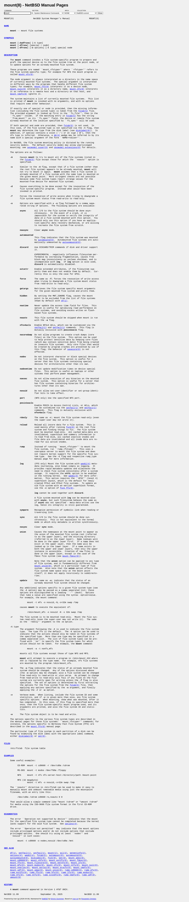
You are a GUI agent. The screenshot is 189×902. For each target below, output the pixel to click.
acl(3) (63, 853)
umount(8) (15, 877)
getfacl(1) (59, 327)
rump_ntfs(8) (33, 875)
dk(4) (57, 135)
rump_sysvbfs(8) (52, 875)
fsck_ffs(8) (66, 488)
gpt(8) (41, 736)
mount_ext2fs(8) (58, 860)
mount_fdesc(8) (70, 556)
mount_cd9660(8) (19, 860)
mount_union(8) (42, 566)
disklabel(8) (83, 130)
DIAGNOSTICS (10, 814)
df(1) (64, 300)
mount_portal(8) (41, 867)
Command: (8, 10)
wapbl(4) (85, 463)
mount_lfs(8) (78, 862)
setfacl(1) (40, 327)
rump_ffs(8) (36, 872)
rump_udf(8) (88, 875)
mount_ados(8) (76, 858)
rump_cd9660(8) (73, 870)
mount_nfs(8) (26, 74)
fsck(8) (70, 427)
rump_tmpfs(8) (71, 875)
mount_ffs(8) (41, 86)
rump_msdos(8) (85, 872)
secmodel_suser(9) (37, 147)
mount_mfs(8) (17, 865)
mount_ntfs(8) (71, 865)
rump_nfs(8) (17, 875)
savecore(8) (74, 349)
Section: (36, 10)
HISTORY (8, 884)
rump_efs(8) (91, 870)
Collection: (81, 10)
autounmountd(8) (71, 242)
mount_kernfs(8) (59, 862)
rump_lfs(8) (68, 872)
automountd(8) (46, 240)
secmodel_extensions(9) (67, 147)
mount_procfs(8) (62, 867)
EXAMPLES (9, 755)
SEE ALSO (9, 848)
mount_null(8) (18, 89)
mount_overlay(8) (20, 867)
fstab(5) (83, 111)
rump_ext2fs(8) (18, 872)
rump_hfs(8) (52, 872)
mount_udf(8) (17, 870)
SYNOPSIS (9, 38)
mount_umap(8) (35, 870)
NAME (6, 26)
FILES (7, 743)
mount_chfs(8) (39, 860)
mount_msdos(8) (35, 865)
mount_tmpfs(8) (18, 94)
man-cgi (75, 899)
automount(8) (56, 855)
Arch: (68, 10)
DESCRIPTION (10, 55)
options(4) (71, 824)
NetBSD (45, 899)
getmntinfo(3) (78, 853)
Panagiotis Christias (88, 899)
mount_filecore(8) (37, 862)
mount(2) (53, 853)
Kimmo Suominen (57, 899)
